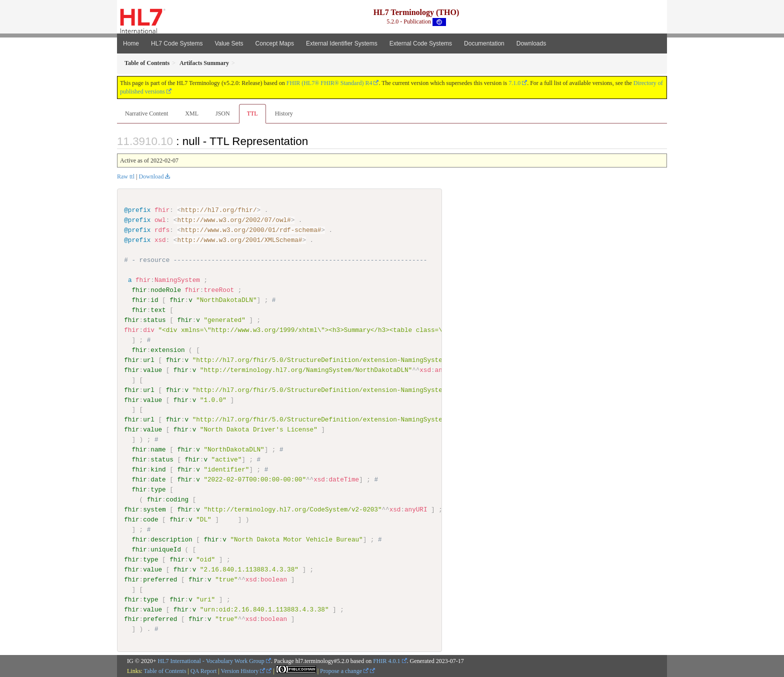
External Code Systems (421, 43)
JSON (223, 113)
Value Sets (228, 43)
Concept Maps (275, 43)
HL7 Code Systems (176, 43)
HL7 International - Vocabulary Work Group (211, 661)
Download (151, 176)
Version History (243, 670)
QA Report (203, 670)
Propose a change (344, 670)
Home (131, 43)
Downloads (531, 43)
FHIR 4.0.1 (386, 661)
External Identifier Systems (342, 43)
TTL (252, 113)
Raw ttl (125, 176)
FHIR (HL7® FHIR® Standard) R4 (329, 83)
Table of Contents (165, 670)
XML (191, 113)
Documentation (484, 43)
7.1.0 (514, 83)
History (284, 113)
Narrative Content (146, 113)
